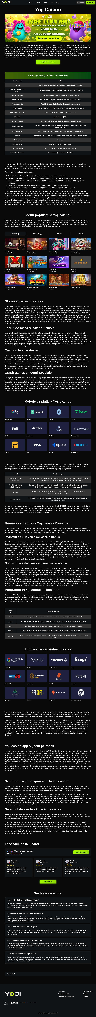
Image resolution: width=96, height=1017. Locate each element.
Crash (59, 234)
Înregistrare (90, 2)
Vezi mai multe (48, 881)
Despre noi (61, 991)
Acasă (30, 2)
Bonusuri (38, 2)
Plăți (52, 2)
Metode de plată (87, 991)
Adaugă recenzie (81, 852)
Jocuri (45, 2)
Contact (85, 996)
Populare (15, 234)
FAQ (57, 2)
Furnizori (85, 994)
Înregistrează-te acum (48, 62)
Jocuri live (37, 234)
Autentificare (80, 2)
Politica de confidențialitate (66, 996)
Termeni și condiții (63, 994)
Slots (81, 234)
